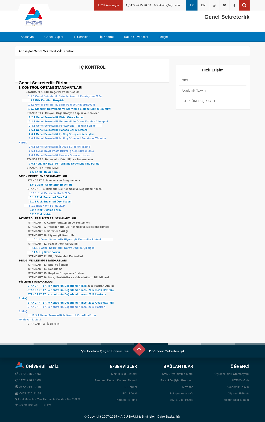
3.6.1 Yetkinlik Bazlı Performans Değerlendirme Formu (64, 163)
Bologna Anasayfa (181, 393)
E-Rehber (131, 387)
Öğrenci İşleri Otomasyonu (232, 373)
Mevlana (187, 387)
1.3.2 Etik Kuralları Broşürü (43, 100)
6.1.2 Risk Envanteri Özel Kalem (50, 201)
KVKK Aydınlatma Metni (177, 373)
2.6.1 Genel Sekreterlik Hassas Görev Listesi (58, 130)
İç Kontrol (67, 51)
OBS (185, 80)
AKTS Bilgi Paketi (181, 399)
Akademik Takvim (194, 90)
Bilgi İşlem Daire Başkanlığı (161, 416)
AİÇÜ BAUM (129, 416)
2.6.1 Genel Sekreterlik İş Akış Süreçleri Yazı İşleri (61, 134)
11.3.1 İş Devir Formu (43, 252)
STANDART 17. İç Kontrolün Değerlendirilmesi (57, 285)
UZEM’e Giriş (241, 380)
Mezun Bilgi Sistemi (124, 373)
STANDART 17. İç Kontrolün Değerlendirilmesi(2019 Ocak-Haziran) (70, 302)
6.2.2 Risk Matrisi (40, 214)
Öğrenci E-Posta (239, 393)
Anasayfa (25, 51)
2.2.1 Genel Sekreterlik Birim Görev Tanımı (56, 117)
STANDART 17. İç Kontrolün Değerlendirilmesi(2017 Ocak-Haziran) (70, 290)
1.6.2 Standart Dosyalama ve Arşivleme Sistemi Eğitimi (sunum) (69, 108)
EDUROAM (129, 393)
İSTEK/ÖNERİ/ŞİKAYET (198, 101)
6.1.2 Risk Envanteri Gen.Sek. (48, 197)
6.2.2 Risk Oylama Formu (46, 210)
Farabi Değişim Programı (177, 380)
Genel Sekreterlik (46, 51)
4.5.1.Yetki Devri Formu (45, 172)
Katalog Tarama (126, 399)
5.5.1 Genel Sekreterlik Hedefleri (51, 184)
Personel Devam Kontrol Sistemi (116, 380)
